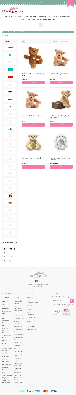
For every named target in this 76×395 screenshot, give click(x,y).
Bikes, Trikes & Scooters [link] (18, 378)
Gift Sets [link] (16, 297)
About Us (16, 2)
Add (33, 82)
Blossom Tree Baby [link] (6, 312)
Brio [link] (3, 370)
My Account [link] (30, 297)
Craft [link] (3, 302)
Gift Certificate (10, 16)
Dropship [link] (5, 378)
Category (42, 16)
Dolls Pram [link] (5, 362)
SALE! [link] (3, 304)
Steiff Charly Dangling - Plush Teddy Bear (33, 74)
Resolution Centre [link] (32, 303)
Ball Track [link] (5, 359)
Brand (33, 16)
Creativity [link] (17, 340)
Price (55, 16)
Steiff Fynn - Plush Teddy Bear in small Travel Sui (59, 116)
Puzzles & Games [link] (19, 316)
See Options (61, 167)
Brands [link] (4, 343)
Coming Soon (31, 20)
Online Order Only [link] (7, 375)
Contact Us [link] (8, 261)
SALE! (39, 20)
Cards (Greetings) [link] (5, 319)
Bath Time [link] (5, 338)
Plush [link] (15, 313)
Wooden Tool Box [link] (6, 331)
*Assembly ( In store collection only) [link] (18, 346)
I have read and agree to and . (62, 305)
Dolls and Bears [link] (18, 334)
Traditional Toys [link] (19, 318)
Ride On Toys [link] (18, 382)
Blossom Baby (65, 16)
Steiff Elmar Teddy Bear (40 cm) (32, 116)
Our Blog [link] (29, 312)
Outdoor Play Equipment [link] (6, 308)
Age (50, 16)
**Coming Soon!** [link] (5, 298)
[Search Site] (41, 25)
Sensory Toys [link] (18, 326)
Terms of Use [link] (31, 321)
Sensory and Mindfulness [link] (6, 381)
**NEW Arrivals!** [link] (19, 351)
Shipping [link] (5, 328)
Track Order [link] (30, 300)
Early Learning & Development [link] (18, 309)
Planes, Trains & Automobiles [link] (18, 364)
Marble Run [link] (17, 372)
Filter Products (9, 243)
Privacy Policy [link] (31, 324)
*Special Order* (23, 16)
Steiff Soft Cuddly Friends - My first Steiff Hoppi (60, 159)
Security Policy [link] (31, 329)
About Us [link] (7, 253)
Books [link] (16, 332)
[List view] (23, 41)
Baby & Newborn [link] (19, 361)
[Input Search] (20, 25)
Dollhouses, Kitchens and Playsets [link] (18, 301)
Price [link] (3, 325)
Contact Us (7, 2)
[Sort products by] (66, 41)
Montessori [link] (5, 323)
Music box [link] (5, 367)
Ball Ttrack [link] (5, 356)
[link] (36, 281)
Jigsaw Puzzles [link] (18, 342)
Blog (23, 2)
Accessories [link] (6, 316)
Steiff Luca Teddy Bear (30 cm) (31, 158)
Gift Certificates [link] (18, 337)
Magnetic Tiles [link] (6, 364)
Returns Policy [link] (9, 257)
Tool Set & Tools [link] (7, 335)
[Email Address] (61, 301)
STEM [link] (15, 306)
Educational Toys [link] (17, 369)
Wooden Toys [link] (18, 375)
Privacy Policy (66, 306)
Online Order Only (49, 20)
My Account (42, 2)
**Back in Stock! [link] (18, 358)
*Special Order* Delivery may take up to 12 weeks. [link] (7, 351)
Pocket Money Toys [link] (18, 355)
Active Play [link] (17, 324)
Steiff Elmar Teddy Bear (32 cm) (59, 74)
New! (22, 20)
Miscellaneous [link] (18, 329)
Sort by (55, 41)
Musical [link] (4, 340)
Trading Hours (32, 2)
